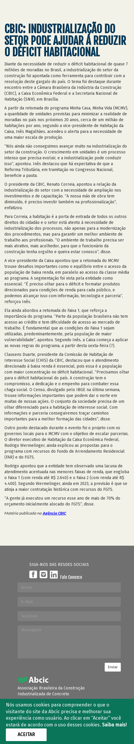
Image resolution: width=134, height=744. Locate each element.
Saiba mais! (114, 725)
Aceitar (26, 734)
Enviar (113, 667)
